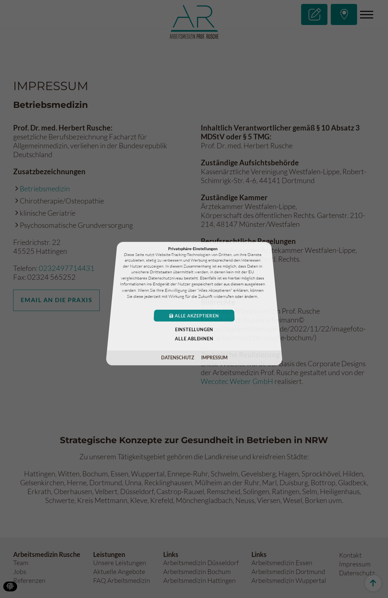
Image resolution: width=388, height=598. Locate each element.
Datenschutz (178, 356)
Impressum (213, 356)
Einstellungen (194, 329)
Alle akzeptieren (194, 315)
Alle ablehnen (194, 338)
